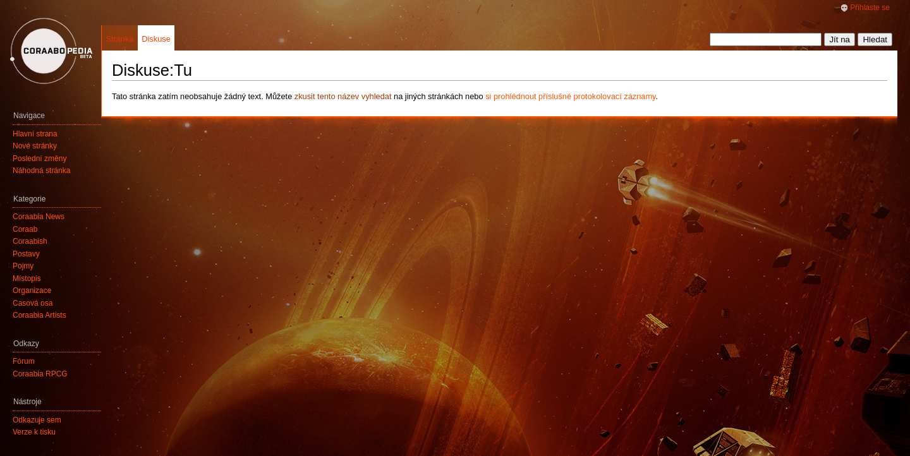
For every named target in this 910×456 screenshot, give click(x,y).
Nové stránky (35, 145)
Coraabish (30, 241)
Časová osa (32, 303)
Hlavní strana (35, 133)
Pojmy (23, 265)
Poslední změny (39, 158)
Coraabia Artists (39, 315)
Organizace (32, 290)
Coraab (25, 229)
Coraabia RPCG (40, 373)
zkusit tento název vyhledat (343, 96)
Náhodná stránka (41, 170)
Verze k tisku (34, 432)
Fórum (24, 361)
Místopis (27, 278)
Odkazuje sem (37, 420)
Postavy (26, 253)
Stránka (119, 39)
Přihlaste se (870, 7)
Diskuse (156, 39)
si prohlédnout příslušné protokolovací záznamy (570, 96)
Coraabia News (38, 216)
